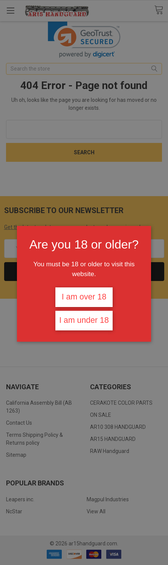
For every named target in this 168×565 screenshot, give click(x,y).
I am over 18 (84, 296)
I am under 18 (84, 320)
